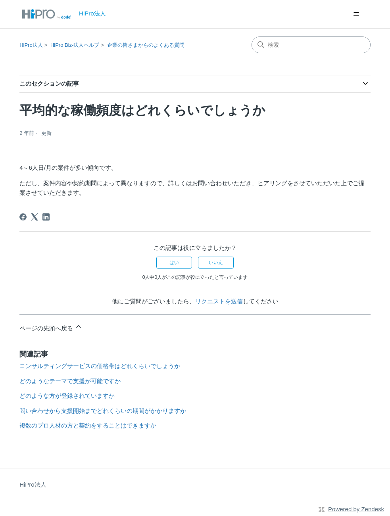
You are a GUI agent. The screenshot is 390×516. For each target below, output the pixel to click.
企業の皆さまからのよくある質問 (145, 45)
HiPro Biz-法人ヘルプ (75, 45)
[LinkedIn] (46, 217)
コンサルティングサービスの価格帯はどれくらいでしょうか (99, 366)
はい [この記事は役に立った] (174, 262)
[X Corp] (34, 217)
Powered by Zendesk (356, 509)
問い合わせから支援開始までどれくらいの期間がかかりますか (102, 410)
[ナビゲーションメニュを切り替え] (356, 14)
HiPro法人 (31, 45)
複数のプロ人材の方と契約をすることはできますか (87, 425)
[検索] (311, 45)
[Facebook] (23, 217)
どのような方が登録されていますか (67, 395)
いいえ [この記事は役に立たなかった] (216, 262)
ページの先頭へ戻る (51, 327)
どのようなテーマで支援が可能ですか (70, 381)
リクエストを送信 (219, 301)
